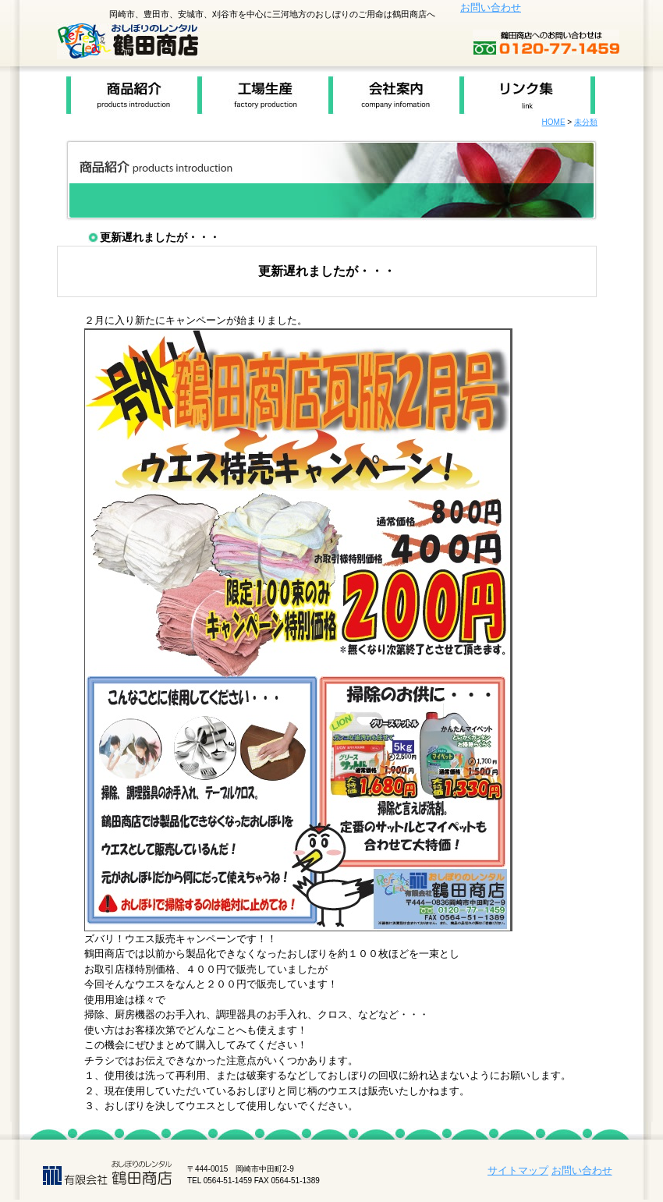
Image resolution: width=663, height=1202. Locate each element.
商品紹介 (131, 95)
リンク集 (527, 95)
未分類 (585, 122)
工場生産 (262, 95)
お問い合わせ (490, 7)
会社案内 (393, 95)
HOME (554, 122)
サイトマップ (518, 1170)
